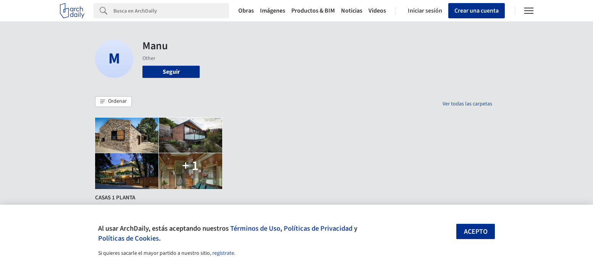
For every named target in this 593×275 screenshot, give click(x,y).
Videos (377, 11)
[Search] (171, 10)
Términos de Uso (255, 228)
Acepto (476, 231)
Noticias (351, 11)
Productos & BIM (313, 11)
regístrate (223, 253)
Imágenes (272, 11)
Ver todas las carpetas (467, 104)
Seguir (171, 72)
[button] (113, 101)
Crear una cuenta (476, 10)
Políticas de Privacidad (318, 228)
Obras (246, 11)
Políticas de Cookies (128, 238)
